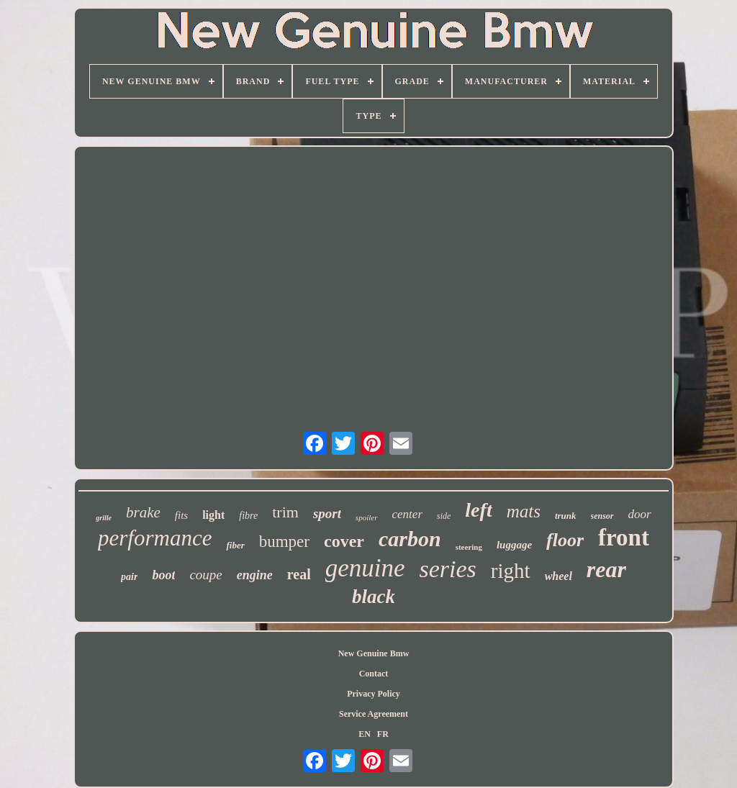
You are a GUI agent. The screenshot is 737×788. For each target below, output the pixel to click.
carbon (410, 539)
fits (181, 515)
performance (155, 538)
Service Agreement (373, 714)
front (623, 538)
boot (163, 575)
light (213, 515)
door (639, 514)
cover (344, 541)
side (444, 516)
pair (129, 576)
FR (383, 734)
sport (327, 513)
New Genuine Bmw (374, 653)
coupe (205, 574)
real (299, 574)
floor (565, 540)
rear (606, 569)
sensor (602, 516)
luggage (514, 545)
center (407, 514)
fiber (235, 545)
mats (524, 511)
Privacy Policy (373, 694)
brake (143, 512)
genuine (365, 568)
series (448, 569)
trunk (566, 515)
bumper (284, 542)
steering (469, 547)
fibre (248, 515)
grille (104, 518)
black (373, 596)
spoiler (367, 517)
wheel (558, 576)
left (478, 510)
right (510, 570)
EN (364, 734)
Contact (374, 674)
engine (255, 575)
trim (285, 512)
